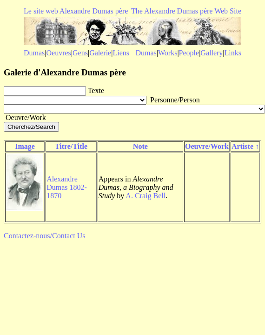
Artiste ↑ (245, 146)
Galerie (100, 53)
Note (140, 146)
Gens (80, 53)
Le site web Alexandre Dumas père (76, 11)
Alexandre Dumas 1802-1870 (66, 187)
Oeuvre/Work (207, 146)
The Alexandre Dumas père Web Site (186, 11)
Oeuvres (58, 53)
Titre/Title (71, 146)
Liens (121, 53)
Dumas (34, 53)
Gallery (211, 53)
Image (25, 146)
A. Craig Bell (146, 196)
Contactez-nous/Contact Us (45, 236)
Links (233, 53)
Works (167, 53)
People (189, 53)
